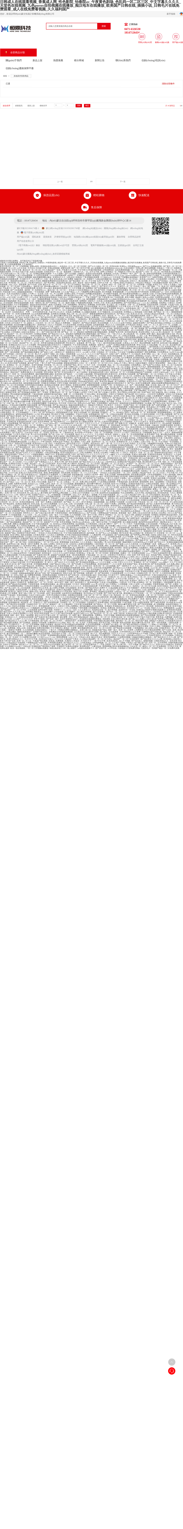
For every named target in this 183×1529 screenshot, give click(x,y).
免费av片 (157, 358)
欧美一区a (117, 538)
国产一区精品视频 (163, 551)
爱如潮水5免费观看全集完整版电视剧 (92, 332)
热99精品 (55, 299)
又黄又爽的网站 (140, 390)
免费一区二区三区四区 (98, 447)
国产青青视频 (98, 341)
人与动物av (133, 420)
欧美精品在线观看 (52, 385)
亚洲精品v (25, 295)
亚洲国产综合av (123, 327)
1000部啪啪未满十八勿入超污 (72, 423)
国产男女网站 (49, 283)
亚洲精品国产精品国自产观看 (28, 310)
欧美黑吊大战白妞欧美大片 (21, 370)
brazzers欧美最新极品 (119, 288)
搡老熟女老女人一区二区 (92, 471)
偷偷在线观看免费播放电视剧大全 (92, 328)
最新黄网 (67, 272)
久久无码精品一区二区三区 (16, 480)
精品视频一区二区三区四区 (35, 635)
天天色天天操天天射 (20, 272)
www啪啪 (113, 299)
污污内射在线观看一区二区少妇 (37, 396)
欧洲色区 (96, 275)
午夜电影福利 (122, 482)
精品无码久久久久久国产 (13, 367)
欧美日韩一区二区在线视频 (63, 336)
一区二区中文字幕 (91, 272)
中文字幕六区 (172, 473)
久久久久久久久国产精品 (71, 478)
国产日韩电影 (8, 354)
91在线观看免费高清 (139, 467)
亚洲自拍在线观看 (26, 617)
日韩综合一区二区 (121, 591)
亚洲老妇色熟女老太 (48, 266)
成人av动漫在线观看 (139, 350)
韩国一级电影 (43, 308)
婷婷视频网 (169, 582)
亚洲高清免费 (21, 590)
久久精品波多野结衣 (96, 321)
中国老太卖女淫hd (161, 376)
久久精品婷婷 (149, 317)
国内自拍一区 (65, 615)
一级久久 (92, 460)
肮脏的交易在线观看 (94, 274)
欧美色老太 (168, 454)
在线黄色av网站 (52, 358)
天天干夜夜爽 (149, 361)
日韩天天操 (59, 445)
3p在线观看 (51, 557)
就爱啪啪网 (42, 471)
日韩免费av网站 (102, 546)
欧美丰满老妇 (59, 436)
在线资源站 (74, 542)
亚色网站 (72, 427)
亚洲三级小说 (10, 493)
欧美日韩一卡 (86, 559)
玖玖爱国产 (11, 277)
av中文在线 (22, 268)
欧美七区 (165, 286)
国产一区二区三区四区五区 (81, 566)
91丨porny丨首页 (159, 469)
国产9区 (3, 334)
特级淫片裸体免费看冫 (157, 363)
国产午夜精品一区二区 (55, 303)
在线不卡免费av (120, 478)
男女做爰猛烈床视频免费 (137, 301)
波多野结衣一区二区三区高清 (24, 381)
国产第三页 (157, 356)
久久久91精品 (130, 573)
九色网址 (86, 443)
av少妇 (3, 297)
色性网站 (118, 548)
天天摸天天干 (113, 575)
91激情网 (32, 330)
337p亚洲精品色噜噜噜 (106, 482)
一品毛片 (167, 433)
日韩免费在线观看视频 (150, 559)
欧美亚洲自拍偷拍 (112, 476)
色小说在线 (153, 301)
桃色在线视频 (6, 434)
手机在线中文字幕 (132, 571)
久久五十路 (112, 436)
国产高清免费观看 (158, 564)
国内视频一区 (92, 533)
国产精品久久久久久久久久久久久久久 (38, 449)
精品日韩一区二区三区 (91, 285)
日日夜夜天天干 (133, 608)
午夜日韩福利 (5, 411)
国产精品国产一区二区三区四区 (107, 511)
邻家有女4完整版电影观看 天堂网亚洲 (106, 431)
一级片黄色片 (140, 270)
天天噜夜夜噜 (115, 378)
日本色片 (118, 405)
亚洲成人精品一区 (109, 285)
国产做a (17, 288)
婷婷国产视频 (116, 389)
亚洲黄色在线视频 (58, 314)
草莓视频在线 (175, 327)
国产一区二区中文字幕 (80, 268)
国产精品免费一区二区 (21, 411)
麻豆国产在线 (33, 363)
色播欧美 (133, 423)
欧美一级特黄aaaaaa (74, 511)
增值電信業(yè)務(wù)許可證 (56, 245)
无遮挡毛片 (146, 648)
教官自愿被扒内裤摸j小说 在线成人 (101, 509)
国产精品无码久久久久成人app (91, 462)
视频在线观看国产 (136, 476)
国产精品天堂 (51, 566)
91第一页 (143, 420)
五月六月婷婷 (144, 288)
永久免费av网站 (173, 564)
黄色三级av (23, 593)
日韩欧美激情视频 (162, 500)
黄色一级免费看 (175, 449)
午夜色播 (115, 623)
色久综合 (173, 460)
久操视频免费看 (121, 407)
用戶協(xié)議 (23, 237)
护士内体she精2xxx (8, 274)
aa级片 (57, 327)
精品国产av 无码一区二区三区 (148, 272)
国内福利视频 (115, 602)
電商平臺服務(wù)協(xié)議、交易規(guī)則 (110, 245)
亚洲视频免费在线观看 (18, 442)
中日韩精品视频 (87, 389)
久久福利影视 (104, 601)
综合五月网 (129, 515)
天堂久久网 (93, 392)
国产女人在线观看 (157, 445)
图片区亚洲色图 (40, 370)
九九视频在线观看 (89, 312)
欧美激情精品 (65, 356)
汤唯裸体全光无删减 (173, 328)
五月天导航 (22, 330)
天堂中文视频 (62, 383)
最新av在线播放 (55, 305)
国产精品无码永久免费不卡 (96, 588)
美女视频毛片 (149, 570)
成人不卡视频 (124, 641)
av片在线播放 (112, 533)
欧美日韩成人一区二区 (44, 538)
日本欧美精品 (86, 643)
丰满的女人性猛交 (124, 361)
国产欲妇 (19, 317)
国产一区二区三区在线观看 (148, 308)
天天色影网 (51, 339)
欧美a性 (108, 434)
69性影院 (171, 447)
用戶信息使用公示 (25, 241)
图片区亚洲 (64, 396)
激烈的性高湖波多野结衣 (149, 522)
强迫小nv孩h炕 (68, 370)
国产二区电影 (43, 392)
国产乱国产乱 (18, 433)
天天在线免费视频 (56, 500)
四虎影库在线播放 (73, 350)
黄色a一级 (162, 390)
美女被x (58, 485)
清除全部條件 (168, 84)
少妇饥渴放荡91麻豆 (88, 575)
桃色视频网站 (23, 306)
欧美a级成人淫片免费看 (64, 279)
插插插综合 (70, 352)
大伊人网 (66, 496)
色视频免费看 (156, 266)
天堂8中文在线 (82, 414)
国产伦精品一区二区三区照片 (86, 538)
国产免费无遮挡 (84, 341)
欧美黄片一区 (127, 425)
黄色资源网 (66, 473)
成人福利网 (107, 347)
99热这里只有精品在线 (20, 389)
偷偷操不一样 (55, 604)
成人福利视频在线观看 (39, 295)
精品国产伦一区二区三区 (30, 343)
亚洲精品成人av (15, 467)
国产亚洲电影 (25, 623)
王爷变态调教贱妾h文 (109, 317)
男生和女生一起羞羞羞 (75, 343)
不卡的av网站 (90, 394)
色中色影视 (17, 531)
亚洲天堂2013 (42, 476)
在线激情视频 (99, 325)
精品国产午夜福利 (8, 595)
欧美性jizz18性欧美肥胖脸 (64, 524)
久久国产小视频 (148, 551)
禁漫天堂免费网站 (130, 548)
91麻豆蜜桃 (88, 511)
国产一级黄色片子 (123, 354)
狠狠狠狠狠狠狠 (154, 367)
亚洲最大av (174, 376)
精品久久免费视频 (62, 323)
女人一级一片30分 (159, 354)
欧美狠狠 (122, 409)
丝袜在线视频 (36, 336)
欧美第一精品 (45, 591)
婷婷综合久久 (49, 520)
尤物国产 (81, 274)
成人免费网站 (88, 288)
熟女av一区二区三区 (26, 301)
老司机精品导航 (80, 509)
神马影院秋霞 (163, 493)
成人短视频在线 (97, 268)
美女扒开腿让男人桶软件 (67, 464)
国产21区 (51, 411)
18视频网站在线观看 (155, 443)
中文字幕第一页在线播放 (169, 442)
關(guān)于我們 (14, 60)
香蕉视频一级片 (125, 513)
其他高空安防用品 (21, 76)
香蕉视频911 (69, 378)
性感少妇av (63, 297)
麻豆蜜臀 (22, 328)
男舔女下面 (5, 328)
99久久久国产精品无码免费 (88, 383)
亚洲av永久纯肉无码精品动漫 (67, 359)
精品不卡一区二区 (55, 482)
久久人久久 (54, 601)
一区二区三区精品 (123, 367)
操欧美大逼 (38, 286)
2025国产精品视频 (172, 595)
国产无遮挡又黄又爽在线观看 (93, 411)
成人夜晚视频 (175, 359)
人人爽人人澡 (110, 517)
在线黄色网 (74, 301)
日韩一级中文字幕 (89, 515)
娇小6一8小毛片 (90, 337)
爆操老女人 (158, 506)
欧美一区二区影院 (42, 433)
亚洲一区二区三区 (24, 641)
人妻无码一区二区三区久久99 (101, 363)
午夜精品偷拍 (92, 623)
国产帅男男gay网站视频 (123, 390)
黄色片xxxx (41, 438)
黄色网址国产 (85, 646)
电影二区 (45, 390)
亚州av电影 (18, 575)
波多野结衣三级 (13, 544)
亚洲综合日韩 (176, 361)
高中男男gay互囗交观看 (93, 593)
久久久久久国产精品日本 (26, 308)
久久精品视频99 (79, 557)
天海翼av (173, 285)
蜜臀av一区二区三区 (38, 387)
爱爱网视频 (121, 301)
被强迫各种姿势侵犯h (48, 297)
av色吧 (138, 469)
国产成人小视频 (142, 321)
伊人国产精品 (152, 270)
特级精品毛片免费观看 (49, 475)
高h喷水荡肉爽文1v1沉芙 (23, 613)
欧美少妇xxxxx (153, 319)
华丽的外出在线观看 (70, 599)
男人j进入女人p (33, 493)
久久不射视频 (81, 460)
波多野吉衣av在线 (106, 407)
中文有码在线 (106, 390)
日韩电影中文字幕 (129, 378)
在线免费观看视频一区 (124, 270)
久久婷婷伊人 (78, 540)
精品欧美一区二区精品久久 (60, 389)
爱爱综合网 (66, 268)
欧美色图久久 (70, 372)
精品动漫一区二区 (117, 372)
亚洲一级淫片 (130, 387)
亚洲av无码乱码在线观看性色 (33, 348)
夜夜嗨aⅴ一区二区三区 (86, 506)
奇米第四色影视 (131, 332)
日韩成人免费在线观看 (158, 633)
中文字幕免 (108, 400)
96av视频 (115, 440)
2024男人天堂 (22, 297)
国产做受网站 (8, 425)
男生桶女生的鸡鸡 (174, 511)
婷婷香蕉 (14, 328)
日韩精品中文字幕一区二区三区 (18, 551)
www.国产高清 (30, 361)
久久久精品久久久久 (57, 491)
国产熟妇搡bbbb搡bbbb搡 (20, 401)
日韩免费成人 (27, 286)
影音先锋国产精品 (130, 564)
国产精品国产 (166, 308)
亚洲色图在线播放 (49, 575)
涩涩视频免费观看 (41, 564)
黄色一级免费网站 (157, 482)
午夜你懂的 (56, 537)
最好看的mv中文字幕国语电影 (143, 528)
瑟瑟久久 (76, 389)
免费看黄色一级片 (78, 496)
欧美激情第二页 (155, 467)
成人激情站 (75, 442)
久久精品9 (84, 639)
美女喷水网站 (109, 310)
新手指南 (172, 14)
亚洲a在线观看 (54, 268)
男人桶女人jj (33, 577)
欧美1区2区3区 (137, 314)
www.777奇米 (151, 553)
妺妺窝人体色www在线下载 (158, 409)
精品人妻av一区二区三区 (40, 571)
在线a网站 (94, 635)
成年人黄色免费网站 (40, 447)
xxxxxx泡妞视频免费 (58, 275)
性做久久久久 (24, 454)
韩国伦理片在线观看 (23, 443)
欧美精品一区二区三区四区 (89, 464)
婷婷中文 (48, 429)
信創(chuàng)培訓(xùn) (153, 60)
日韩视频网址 (94, 608)
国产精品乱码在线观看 (18, 584)
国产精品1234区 (123, 314)
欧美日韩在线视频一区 (116, 356)
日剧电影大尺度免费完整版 (98, 602)
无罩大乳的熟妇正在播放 (17, 294)
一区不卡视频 (133, 644)
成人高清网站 (42, 526)
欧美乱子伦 (158, 285)
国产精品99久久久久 (56, 334)
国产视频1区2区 (121, 423)
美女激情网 (167, 423)
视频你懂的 (126, 542)
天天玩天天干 (135, 310)
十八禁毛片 (124, 453)
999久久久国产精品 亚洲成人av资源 (23, 376)
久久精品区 (95, 361)
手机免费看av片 (82, 429)
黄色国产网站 (156, 555)
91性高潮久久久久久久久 (121, 586)
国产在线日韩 (122, 496)
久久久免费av (58, 274)
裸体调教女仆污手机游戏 (62, 591)
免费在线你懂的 (43, 628)
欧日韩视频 (107, 292)
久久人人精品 (33, 436)
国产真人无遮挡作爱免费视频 (107, 422)
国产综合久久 (160, 542)
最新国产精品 (10, 533)
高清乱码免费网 (64, 480)
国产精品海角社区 (58, 422)
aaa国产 (109, 345)
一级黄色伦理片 (70, 621)
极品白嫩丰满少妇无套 (141, 623)
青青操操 (47, 336)
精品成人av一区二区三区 (29, 644)
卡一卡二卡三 (120, 316)
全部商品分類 (17, 52)
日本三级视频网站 (70, 305)
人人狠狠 (152, 624)
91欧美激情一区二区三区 (104, 544)
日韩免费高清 (108, 270)
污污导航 (116, 358)
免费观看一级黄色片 (97, 345)
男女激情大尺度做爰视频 (156, 299)
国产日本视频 (48, 359)
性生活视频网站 (127, 493)
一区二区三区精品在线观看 (78, 633)
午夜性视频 (82, 608)
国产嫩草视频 (142, 374)
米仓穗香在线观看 (111, 294)
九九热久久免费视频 (55, 535)
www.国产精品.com (155, 418)
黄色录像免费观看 (39, 411)
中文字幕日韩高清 (155, 480)
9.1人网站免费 (104, 440)
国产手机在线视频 (55, 363)
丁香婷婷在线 (167, 358)
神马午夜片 (59, 582)
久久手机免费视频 (7, 275)
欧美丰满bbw (95, 449)
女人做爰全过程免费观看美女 (157, 411)
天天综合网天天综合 (85, 427)
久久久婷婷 (5, 418)
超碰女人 (31, 323)
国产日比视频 (70, 274)
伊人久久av (91, 398)
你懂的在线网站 (125, 348)
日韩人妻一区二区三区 (94, 504)
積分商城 (79, 60)
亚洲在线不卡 (150, 533)
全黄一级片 (40, 502)
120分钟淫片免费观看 (156, 394)
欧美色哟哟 (13, 559)
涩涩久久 (134, 281)
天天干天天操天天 (141, 422)
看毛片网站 (174, 283)
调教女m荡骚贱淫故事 (22, 524)
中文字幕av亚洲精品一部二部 (140, 582)
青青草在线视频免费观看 (17, 577)
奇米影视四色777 (104, 460)
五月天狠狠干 (70, 612)
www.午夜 (95, 493)
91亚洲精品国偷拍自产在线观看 (104, 308)
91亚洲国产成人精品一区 (160, 498)
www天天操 (13, 359)
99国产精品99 (146, 369)
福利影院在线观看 (121, 328)
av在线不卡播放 (48, 354)
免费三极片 (151, 334)
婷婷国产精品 (172, 369)
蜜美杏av (111, 498)
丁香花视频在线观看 (39, 500)
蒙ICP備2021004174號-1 (29, 228)
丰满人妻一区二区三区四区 (98, 553)
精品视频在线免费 (16, 327)
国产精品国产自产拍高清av (95, 436)
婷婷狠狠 (10, 317)
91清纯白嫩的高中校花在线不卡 (114, 383)
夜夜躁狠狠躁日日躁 (107, 327)
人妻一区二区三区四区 (125, 321)
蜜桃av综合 (84, 489)
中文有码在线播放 (16, 429)
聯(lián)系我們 (123, 60)
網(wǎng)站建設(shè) (92, 228)
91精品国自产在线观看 (16, 643)
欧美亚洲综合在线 (32, 460)
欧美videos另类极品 (119, 484)
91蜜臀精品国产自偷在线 (107, 513)
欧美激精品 (19, 361)
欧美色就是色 (38, 560)
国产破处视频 (35, 306)
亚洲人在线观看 (75, 286)
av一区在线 (39, 294)
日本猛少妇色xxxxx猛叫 (40, 409)
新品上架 (37, 60)
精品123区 (77, 591)
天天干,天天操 (53, 568)
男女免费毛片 (134, 599)
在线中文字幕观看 (25, 528)
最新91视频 (70, 303)
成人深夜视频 (46, 380)
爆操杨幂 (142, 339)
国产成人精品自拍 (60, 405)
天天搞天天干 (86, 641)
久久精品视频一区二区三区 (158, 345)
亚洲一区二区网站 (166, 429)
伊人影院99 (9, 440)
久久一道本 (31, 299)
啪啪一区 (172, 633)
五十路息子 (141, 319)
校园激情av (170, 471)
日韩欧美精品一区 (7, 412)
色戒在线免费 (152, 305)
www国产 (126, 433)
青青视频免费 (118, 292)
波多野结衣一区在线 (127, 610)
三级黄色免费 (173, 623)
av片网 (31, 294)
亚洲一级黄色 (67, 330)
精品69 (108, 350)
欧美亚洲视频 (44, 422)
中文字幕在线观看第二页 (109, 495)
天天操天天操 (34, 445)
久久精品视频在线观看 (154, 290)
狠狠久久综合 (105, 520)
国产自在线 (63, 469)
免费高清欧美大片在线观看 (32, 372)
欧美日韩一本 (56, 433)
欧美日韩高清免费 (42, 613)
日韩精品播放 (10, 632)
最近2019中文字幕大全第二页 (47, 615)
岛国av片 (117, 363)
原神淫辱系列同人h (40, 517)
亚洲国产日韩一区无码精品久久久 (115, 385)
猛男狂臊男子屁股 (91, 518)
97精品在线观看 (152, 484)
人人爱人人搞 (79, 299)
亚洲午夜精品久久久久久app (112, 275)
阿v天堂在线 (26, 599)
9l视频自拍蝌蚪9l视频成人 (117, 420)
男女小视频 (152, 529)
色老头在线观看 (36, 272)
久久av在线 (34, 297)
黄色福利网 (151, 412)
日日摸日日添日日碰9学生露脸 (13, 321)
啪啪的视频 (67, 548)
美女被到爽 (13, 436)
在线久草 (83, 560)
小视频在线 (84, 367)
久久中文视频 (105, 562)
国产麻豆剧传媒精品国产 (52, 378)
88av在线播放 (53, 356)
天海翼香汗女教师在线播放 (117, 290)
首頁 (5, 76)
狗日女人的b (172, 403)
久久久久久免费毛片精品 (93, 387)
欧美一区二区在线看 (136, 416)
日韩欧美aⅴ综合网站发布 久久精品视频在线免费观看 (64, 398)
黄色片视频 (129, 297)
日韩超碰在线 (102, 299)
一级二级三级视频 (137, 328)
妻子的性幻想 (177, 504)
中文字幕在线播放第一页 (17, 458)
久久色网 (79, 374)
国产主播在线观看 (157, 602)
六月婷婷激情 (124, 317)
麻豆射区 (48, 560)
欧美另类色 (36, 401)
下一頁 (122, 182)
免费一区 (67, 394)
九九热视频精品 (22, 412)
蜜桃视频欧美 (80, 484)
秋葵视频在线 (174, 354)
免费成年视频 (101, 380)
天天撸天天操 (42, 518)
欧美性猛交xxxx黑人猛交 (43, 443)
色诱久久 (95, 286)
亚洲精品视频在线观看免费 (124, 345)
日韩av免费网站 (56, 295)
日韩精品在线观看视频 (137, 529)
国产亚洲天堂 (166, 559)
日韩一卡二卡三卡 (151, 325)
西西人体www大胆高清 (171, 451)
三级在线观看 (37, 394)
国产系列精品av (48, 412)
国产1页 (120, 387)
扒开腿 (112, 451)
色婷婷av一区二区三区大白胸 (153, 471)
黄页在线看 (49, 372)
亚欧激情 (72, 383)
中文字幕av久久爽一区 (136, 409)
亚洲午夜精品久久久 (15, 639)
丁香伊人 (176, 551)
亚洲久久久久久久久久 (19, 418)
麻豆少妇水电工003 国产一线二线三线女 (19, 529)
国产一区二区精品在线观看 (124, 336)
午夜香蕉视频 (83, 449)
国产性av (131, 383)
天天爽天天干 (25, 279)
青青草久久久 (155, 423)
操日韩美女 (161, 306)
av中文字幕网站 (58, 350)
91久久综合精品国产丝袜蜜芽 (163, 389)
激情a (46, 473)
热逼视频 (178, 529)
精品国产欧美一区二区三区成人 (126, 279)
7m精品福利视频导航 (103, 279)
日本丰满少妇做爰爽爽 (103, 568)
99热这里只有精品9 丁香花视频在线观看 (83, 277)
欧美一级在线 (108, 316)
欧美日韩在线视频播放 (23, 337)
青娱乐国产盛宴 (70, 369)
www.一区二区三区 (23, 482)
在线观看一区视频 (144, 285)
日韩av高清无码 (170, 480)
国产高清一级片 (52, 619)
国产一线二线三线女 (18, 542)
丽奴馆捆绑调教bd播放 (42, 277)
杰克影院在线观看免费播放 (90, 619)
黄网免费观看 (177, 433)
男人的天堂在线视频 (39, 434)
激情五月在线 (18, 548)
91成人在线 (62, 427)
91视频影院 (67, 345)
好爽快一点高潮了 (154, 370)
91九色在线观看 (69, 325)
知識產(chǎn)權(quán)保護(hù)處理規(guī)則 (94, 237)
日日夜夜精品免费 (30, 467)
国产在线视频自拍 (101, 288)
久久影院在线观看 (41, 275)
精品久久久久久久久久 (84, 434)
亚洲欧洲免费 (84, 581)
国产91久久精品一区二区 (98, 266)
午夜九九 (109, 478)
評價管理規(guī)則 (62, 237)
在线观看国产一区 (57, 308)
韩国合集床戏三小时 (57, 526)
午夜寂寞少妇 (108, 297)
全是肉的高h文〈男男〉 (22, 312)
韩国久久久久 (157, 608)
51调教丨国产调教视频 (73, 387)
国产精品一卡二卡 (113, 411)
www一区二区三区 (7, 597)
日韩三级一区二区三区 (127, 285)
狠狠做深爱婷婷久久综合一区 (76, 363)
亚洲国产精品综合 (40, 632)
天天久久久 (85, 529)
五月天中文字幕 (31, 639)
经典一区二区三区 (52, 400)
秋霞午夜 (156, 343)
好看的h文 (85, 361)
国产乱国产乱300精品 (50, 347)
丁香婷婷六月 (78, 272)
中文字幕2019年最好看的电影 (90, 270)
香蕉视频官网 (33, 328)
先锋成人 (161, 268)
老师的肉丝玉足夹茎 (40, 588)
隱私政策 (36, 237)
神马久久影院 (104, 369)
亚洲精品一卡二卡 (107, 412)
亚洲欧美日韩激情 (84, 275)
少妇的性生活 (111, 462)
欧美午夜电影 (139, 440)
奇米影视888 (131, 308)
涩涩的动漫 (114, 266)
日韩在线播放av (67, 327)
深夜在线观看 (154, 387)
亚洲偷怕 (41, 509)
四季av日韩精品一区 (108, 272)
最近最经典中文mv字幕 (73, 295)
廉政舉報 (121, 237)
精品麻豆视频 (109, 621)
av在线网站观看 (69, 549)
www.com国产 (28, 462)
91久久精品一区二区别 (21, 465)
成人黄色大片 (39, 337)
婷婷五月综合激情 (120, 416)
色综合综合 (133, 288)
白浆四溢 (108, 336)
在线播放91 (144, 548)
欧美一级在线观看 (17, 648)
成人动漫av (61, 354)
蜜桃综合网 (19, 378)
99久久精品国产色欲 (70, 310)
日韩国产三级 (19, 506)
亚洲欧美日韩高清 (95, 445)
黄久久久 (94, 633)
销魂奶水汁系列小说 (126, 272)
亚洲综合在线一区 (118, 617)
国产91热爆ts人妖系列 (78, 392)
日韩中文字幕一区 (104, 283)
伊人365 (4, 363)
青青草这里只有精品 (61, 442)
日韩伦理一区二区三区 (9, 502)
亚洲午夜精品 (176, 409)
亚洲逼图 (4, 268)
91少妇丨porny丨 (23, 336)
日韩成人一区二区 (71, 482)
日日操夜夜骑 (117, 312)
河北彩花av (152, 390)
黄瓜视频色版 (104, 633)
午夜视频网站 (128, 506)
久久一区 (153, 281)
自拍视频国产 (40, 356)
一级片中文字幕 (99, 641)
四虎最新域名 (151, 493)
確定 (87, 105)
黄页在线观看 (94, 319)
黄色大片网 (59, 462)
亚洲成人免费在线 (91, 317)
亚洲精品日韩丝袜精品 (173, 381)
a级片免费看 (133, 526)
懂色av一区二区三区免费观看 (27, 489)
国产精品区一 (69, 374)
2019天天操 (13, 473)
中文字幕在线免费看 (152, 630)
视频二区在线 (151, 385)
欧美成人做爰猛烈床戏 (63, 538)
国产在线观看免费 (28, 288)
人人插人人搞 (94, 390)
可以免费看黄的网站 (159, 401)
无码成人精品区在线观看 (154, 314)
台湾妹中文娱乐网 (32, 319)
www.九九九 (82, 354)
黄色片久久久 (144, 581)
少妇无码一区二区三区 (45, 323)
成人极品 (110, 305)
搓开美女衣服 (170, 277)
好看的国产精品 (116, 337)
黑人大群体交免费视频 (26, 526)
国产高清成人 (163, 281)
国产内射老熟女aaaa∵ (133, 303)
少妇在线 (64, 286)
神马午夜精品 (66, 385)
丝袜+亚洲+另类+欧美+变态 (68, 339)
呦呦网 (111, 381)
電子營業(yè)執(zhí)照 (32, 232)
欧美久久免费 (153, 560)
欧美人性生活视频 (39, 482)
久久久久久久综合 (64, 540)
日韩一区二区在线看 (36, 593)
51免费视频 (88, 590)
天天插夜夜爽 (136, 327)
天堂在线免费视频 (93, 624)
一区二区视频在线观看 (69, 529)
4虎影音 (40, 400)
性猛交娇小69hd (9, 292)
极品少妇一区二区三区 (57, 290)
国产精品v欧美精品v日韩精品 (159, 323)
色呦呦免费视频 (44, 299)
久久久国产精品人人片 (70, 292)
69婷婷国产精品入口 (34, 407)
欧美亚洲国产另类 (152, 434)
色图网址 (40, 425)
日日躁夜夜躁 (72, 531)
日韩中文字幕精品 (116, 394)
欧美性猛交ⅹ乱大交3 (78, 321)
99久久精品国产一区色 (51, 270)
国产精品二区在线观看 (109, 632)
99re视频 (148, 403)
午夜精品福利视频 (173, 422)
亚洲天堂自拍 (168, 356)
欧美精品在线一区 (99, 610)
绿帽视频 (38, 359)
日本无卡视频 (39, 528)
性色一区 (65, 321)
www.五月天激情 (121, 438)
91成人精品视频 (144, 400)
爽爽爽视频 (106, 359)
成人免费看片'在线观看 (115, 502)
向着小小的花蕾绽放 (58, 319)
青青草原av (120, 451)
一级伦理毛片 (37, 469)
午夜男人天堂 (99, 303)
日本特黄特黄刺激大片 (172, 274)
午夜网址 (170, 529)
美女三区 (28, 560)
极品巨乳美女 (97, 637)
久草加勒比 (15, 332)
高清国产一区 (119, 400)
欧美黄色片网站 (30, 546)
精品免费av (99, 542)
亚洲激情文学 (122, 442)
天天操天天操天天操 (15, 460)
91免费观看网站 (27, 478)
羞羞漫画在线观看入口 (19, 281)
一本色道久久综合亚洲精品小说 (80, 290)
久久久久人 (127, 401)
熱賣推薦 (58, 60)
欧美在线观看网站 (157, 422)
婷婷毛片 (92, 301)
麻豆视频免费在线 (85, 628)
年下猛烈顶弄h (176, 411)
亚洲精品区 (121, 518)
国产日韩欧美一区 (124, 436)
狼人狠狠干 (72, 648)
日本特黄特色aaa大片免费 (92, 485)
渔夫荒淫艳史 (172, 306)
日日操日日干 (152, 339)
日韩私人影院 (45, 484)
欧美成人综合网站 (147, 279)
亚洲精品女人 (140, 370)
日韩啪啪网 (147, 433)
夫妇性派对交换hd (46, 639)
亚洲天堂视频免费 (22, 314)
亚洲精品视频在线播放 (42, 274)
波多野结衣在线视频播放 (163, 348)
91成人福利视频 (169, 475)
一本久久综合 (26, 456)
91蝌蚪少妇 (110, 321)
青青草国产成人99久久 (136, 606)
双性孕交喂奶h (32, 511)
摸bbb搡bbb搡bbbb (51, 286)
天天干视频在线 (104, 312)
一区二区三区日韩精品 (71, 285)
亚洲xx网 (140, 268)
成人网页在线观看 (63, 584)
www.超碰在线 (72, 422)
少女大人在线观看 (54, 325)
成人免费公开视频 (57, 588)
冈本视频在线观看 (7, 453)
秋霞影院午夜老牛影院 (153, 531)
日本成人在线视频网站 (106, 301)
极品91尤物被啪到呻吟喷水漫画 (124, 339)
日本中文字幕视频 (60, 361)
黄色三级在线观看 (53, 593)
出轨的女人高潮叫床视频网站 (81, 544)
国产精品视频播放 (14, 522)
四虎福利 (80, 317)
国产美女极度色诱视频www (130, 294)
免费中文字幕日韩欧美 (44, 440)
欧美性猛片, (35, 380)
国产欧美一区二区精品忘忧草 (102, 529)
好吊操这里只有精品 (134, 325)
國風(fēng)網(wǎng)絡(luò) (116, 228)
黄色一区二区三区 (160, 599)
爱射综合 (7, 579)
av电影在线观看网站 (49, 431)
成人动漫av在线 (151, 628)
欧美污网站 (146, 354)
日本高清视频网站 (74, 471)
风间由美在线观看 (39, 551)
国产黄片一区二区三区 (172, 266)
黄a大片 (38, 354)
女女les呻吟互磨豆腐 (119, 619)
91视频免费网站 (37, 454)
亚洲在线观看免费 (74, 551)
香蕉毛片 (32, 476)
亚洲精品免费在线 (125, 445)
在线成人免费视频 (73, 312)
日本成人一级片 (140, 286)
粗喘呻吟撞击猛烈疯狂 (53, 394)
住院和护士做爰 (47, 445)
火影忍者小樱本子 (105, 524)
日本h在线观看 (152, 524)
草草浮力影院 (39, 619)
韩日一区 (120, 517)
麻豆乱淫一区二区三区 (32, 270)
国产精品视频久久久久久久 (52, 608)
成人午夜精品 (152, 440)
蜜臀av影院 (34, 266)
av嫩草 (112, 454)
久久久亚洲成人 (86, 542)
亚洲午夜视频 (37, 365)
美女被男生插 (175, 345)
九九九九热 (63, 504)
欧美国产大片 (145, 277)
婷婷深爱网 (85, 584)
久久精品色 (136, 354)
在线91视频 (169, 310)
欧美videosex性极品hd (165, 644)
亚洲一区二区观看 (35, 369)
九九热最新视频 (157, 310)
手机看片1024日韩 (69, 270)
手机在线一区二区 (55, 387)
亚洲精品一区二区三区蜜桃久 (19, 365)
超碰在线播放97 (167, 464)
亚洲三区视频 (110, 475)
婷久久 (51, 562)
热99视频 (169, 445)
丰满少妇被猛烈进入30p (127, 509)
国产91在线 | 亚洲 (35, 285)
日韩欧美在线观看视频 (99, 378)
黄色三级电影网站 (108, 361)
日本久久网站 (60, 449)
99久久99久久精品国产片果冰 (67, 639)
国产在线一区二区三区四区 (51, 621)
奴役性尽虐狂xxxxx (32, 317)
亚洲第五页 (62, 575)
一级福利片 (76, 323)
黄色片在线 (141, 345)
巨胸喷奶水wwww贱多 (57, 623)
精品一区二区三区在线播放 (95, 295)
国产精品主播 (164, 549)
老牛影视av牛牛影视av (84, 433)
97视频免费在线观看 (84, 303)
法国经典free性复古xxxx (20, 608)
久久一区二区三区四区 (77, 266)
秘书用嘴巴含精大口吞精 (145, 295)
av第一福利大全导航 (48, 341)
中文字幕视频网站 (21, 305)
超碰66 (13, 582)
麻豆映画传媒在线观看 (112, 343)
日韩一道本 (48, 279)
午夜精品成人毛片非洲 (57, 403)
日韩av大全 (9, 520)
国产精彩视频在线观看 (136, 316)
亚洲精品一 (73, 319)
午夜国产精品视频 (108, 330)
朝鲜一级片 (70, 582)
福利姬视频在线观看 (31, 383)
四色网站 (86, 286)
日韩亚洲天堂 (136, 433)
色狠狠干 (90, 279)
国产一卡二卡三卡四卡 (163, 316)
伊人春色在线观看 (32, 506)
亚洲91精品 (102, 575)
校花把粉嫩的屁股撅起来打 (25, 325)
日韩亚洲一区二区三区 (159, 321)
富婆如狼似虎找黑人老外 (66, 283)
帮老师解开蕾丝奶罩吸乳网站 (26, 568)
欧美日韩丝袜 (165, 398)
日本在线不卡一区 (18, 323)
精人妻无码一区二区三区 (72, 644)
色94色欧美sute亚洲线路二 (171, 272)
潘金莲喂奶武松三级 (157, 336)
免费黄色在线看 (20, 484)
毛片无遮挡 (168, 337)
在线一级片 (54, 515)
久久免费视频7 (145, 544)
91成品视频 (88, 374)
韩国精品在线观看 (106, 591)
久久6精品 (13, 407)
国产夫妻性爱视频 (159, 405)
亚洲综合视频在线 (22, 504)
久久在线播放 (168, 635)
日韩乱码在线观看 (175, 593)
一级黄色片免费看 (14, 630)
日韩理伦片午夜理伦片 (117, 555)
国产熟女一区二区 (163, 317)
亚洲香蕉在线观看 (155, 454)
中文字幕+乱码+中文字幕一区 (101, 281)
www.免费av (155, 491)
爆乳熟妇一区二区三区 (123, 376)
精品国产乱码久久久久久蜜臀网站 (87, 316)
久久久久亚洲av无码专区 (79, 347)
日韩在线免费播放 (52, 453)
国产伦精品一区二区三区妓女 (53, 531)
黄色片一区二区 (140, 418)
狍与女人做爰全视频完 (138, 363)
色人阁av (42, 568)
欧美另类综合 (32, 321)
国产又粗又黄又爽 (25, 564)
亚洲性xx (123, 266)
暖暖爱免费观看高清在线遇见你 (55, 281)
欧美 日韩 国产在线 (8, 641)
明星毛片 (134, 453)
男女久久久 (110, 325)
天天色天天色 (81, 517)
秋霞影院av (83, 319)
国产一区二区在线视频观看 (30, 559)
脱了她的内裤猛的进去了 (88, 369)
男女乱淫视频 (77, 337)
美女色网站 (132, 460)
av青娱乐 (97, 396)
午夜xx (166, 285)
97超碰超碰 (127, 411)
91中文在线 (121, 500)
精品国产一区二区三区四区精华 (156, 327)
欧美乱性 (124, 487)
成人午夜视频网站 (157, 485)
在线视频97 (145, 518)
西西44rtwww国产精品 (87, 403)
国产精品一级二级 (53, 337)
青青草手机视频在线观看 (90, 359)
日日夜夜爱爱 (161, 279)
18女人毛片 (13, 285)
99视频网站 (70, 414)
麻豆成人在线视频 (45, 546)
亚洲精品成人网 (66, 601)
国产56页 (94, 327)
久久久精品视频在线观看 (157, 577)
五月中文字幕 (121, 579)
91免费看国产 (157, 396)
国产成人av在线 (29, 416)
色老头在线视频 (110, 445)
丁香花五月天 (145, 538)
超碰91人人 (101, 579)
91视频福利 (35, 608)
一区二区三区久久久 (47, 467)
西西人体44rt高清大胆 (142, 513)
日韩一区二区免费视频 (137, 305)
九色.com (154, 332)
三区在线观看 (167, 465)
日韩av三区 (141, 299)
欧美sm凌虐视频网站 (114, 303)
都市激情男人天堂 (156, 347)
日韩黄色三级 (173, 279)
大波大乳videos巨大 (57, 312)
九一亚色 (127, 359)
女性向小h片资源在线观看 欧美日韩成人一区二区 (86, 348)
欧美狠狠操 (148, 380)
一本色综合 (63, 266)
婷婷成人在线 (148, 294)
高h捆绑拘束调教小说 (119, 546)
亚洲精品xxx (129, 312)
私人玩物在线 (108, 438)
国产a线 (116, 319)
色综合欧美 (21, 493)
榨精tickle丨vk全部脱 (98, 356)
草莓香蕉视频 (69, 487)
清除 (79, 105)
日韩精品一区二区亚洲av (107, 352)
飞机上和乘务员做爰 (166, 301)
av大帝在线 (112, 648)
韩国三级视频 (18, 319)
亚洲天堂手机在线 (80, 390)
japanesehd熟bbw (132, 275)
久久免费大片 (37, 279)
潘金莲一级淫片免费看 (87, 283)
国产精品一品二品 (44, 361)
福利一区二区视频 (23, 469)
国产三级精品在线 (70, 458)
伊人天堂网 (112, 604)
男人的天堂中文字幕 (45, 327)
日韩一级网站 (174, 560)
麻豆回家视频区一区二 (142, 348)
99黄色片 (88, 475)
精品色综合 (114, 403)
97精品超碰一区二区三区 (96, 555)
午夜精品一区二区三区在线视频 (87, 330)
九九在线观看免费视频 (40, 314)
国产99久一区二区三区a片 (65, 376)
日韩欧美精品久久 (161, 641)
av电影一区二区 (59, 560)
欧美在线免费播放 (64, 570)
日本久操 (66, 465)
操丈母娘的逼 (157, 392)
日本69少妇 (72, 403)
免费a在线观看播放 (110, 429)
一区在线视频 (38, 292)
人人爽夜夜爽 (95, 535)
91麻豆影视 (96, 646)
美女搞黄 (21, 407)
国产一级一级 (140, 274)
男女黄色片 (109, 405)
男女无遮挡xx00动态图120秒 (129, 392)
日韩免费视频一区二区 (101, 643)
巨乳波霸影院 (155, 495)
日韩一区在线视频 (174, 407)
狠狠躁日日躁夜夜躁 (141, 401)
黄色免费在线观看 (138, 475)
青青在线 (103, 381)
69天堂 (7, 323)
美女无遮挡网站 (126, 440)
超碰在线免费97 (139, 323)
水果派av (126, 343)
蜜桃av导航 (130, 396)
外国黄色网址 (172, 485)
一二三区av (124, 495)
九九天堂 (154, 568)
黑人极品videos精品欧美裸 (11, 383)
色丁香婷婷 (91, 528)
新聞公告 (100, 60)
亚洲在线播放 (142, 387)
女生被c (110, 328)
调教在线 (28, 517)
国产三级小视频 (128, 295)
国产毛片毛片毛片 (139, 367)
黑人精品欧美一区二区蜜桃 (170, 332)
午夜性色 (123, 582)
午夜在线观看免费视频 (133, 337)
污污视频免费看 (115, 522)
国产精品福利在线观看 (65, 451)
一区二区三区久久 (113, 456)
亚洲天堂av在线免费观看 (17, 420)
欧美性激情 (101, 305)
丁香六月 (169, 268)
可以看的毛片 (14, 624)
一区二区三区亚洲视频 (30, 624)
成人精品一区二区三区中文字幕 (63, 447)
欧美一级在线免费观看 (39, 418)
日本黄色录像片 (39, 535)
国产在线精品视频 (122, 535)
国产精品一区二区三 (162, 312)
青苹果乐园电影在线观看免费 (53, 343)
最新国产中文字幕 (51, 522)
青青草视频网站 (110, 637)
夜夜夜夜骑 (71, 354)
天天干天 (14, 356)
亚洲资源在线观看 (162, 297)
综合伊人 (10, 316)
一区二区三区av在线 (50, 542)
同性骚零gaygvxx (135, 266)
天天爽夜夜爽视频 (64, 557)
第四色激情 (116, 425)
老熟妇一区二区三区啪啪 (129, 429)
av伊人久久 (73, 637)
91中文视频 (76, 288)
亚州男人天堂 (119, 396)
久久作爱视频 (75, 515)
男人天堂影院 (156, 581)
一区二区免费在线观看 (59, 418)
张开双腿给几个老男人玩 (101, 570)
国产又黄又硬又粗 (81, 438)
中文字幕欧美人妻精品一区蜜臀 (64, 628)
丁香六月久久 (117, 334)
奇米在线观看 (177, 535)
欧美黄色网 (134, 482)
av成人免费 (50, 509)
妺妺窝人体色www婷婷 (144, 297)
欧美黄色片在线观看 (127, 374)
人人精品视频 (176, 546)
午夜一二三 (128, 341)
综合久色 (33, 581)
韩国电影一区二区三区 (88, 440)
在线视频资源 (30, 327)
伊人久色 (12, 268)
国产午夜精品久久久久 (117, 380)
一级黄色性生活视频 (152, 579)
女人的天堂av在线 (22, 316)
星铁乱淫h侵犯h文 (127, 283)
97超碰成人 (27, 531)
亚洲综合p (140, 610)
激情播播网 (91, 299)
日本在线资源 (131, 451)
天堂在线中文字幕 (58, 633)
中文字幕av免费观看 (146, 378)
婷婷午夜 (119, 341)
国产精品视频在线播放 (30, 352)
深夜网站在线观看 (75, 595)
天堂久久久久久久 (92, 423)
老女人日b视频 (93, 557)
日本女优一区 (136, 646)
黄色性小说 (137, 361)
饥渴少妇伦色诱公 (30, 498)
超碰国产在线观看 (142, 389)
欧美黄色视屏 (93, 582)
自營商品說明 (134, 237)
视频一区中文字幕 (14, 270)
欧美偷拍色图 (139, 358)
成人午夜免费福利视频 (126, 485)
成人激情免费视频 (77, 420)
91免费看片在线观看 (112, 471)
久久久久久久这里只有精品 (121, 323)
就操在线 (165, 449)
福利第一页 (29, 290)
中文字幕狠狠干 (37, 358)
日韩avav (173, 281)
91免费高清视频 (167, 526)
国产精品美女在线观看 (16, 604)
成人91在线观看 (137, 330)
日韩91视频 (148, 312)
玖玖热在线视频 (66, 299)
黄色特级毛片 (116, 506)
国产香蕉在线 (138, 411)
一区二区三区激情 (141, 445)
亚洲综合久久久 (59, 277)
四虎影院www (41, 290)
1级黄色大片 (60, 352)
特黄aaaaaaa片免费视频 (153, 337)
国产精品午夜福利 (89, 323)
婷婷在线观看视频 (154, 274)
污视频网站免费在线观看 (91, 292)
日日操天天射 (41, 268)
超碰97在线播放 (47, 624)
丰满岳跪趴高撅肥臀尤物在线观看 (24, 405)
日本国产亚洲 (99, 290)
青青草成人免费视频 (86, 305)
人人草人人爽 (24, 500)
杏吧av (127, 412)
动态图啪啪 (80, 524)
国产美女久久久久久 (108, 286)
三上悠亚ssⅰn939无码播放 (85, 451)
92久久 (169, 469)
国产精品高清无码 (48, 317)
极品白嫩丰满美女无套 (63, 316)
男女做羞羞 (45, 414)
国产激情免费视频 (26, 356)
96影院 (116, 283)
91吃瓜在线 (70, 317)
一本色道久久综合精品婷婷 (109, 473)
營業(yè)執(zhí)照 (80, 245)
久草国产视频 (24, 358)
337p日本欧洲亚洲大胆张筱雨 (137, 292)
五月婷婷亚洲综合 (154, 635)
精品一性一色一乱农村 (76, 623)
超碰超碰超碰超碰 (24, 292)
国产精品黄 (129, 394)
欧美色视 (124, 476)
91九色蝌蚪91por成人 (13, 646)
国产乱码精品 (143, 460)
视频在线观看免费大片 (78, 405)
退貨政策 (47, 237)
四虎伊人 (168, 418)
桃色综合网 (47, 401)
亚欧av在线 (21, 628)
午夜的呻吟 (168, 438)
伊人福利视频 (93, 412)
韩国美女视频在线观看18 (155, 610)
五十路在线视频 (9, 526)
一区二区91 (126, 473)
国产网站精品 (136, 317)
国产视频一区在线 (170, 370)
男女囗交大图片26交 (67, 579)
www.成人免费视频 (150, 303)
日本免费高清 (163, 352)
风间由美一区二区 (121, 595)
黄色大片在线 (35, 281)
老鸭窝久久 (24, 387)
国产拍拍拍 (176, 626)
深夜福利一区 (104, 425)
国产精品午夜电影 (171, 436)
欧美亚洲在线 (136, 427)
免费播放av (44, 319)
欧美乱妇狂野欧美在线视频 (66, 381)
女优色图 (107, 484)
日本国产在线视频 (119, 520)
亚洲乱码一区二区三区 (117, 577)
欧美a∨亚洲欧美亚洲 (143, 506)
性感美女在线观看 (84, 325)
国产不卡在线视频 (152, 449)
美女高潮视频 (103, 323)
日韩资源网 (120, 325)
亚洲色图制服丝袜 (62, 306)
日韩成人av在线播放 (153, 330)
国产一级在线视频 (12, 352)
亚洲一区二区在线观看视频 (133, 434)
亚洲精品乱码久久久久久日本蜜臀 (22, 345)
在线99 (24, 332)
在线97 (112, 354)
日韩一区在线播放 (153, 465)
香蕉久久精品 (56, 465)
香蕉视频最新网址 (164, 412)
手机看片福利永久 (35, 283)
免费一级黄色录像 (52, 292)
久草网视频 (123, 584)
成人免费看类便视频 (45, 381)
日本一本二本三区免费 (54, 294)
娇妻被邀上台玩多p (112, 274)
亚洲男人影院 (70, 294)
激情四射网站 (164, 546)
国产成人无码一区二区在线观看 (62, 434)
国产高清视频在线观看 (154, 328)
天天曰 (173, 493)
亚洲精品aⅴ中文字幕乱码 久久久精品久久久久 (58, 328)
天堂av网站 (90, 597)
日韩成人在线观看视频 (9, 423)
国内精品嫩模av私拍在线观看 (92, 606)
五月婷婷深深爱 (107, 423)
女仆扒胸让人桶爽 (102, 389)
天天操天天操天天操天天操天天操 (135, 491)
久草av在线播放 (70, 608)
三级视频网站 (138, 628)
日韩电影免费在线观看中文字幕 (60, 438)
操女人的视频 (170, 392)
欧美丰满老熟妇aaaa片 (69, 453)
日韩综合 (179, 635)
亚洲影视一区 (16, 398)
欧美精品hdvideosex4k (114, 268)
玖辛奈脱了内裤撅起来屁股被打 (126, 277)
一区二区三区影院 (90, 425)
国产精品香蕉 (8, 504)
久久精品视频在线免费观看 (154, 427)
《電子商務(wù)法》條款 (28, 245)
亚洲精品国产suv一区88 (159, 292)
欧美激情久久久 (159, 369)
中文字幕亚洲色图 (80, 345)
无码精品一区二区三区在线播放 (13, 299)
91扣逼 (40, 416)
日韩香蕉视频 (128, 389)
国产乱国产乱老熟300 (153, 341)
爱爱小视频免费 (98, 456)
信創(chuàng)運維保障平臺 (20, 68)
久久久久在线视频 (123, 454)
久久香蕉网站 (17, 579)
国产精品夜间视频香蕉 (136, 504)
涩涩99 (143, 429)
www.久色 (55, 396)
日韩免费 (163, 305)
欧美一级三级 (110, 387)
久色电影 (14, 573)
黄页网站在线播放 (98, 401)
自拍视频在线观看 (106, 548)
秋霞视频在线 (94, 414)
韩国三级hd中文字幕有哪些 (29, 390)
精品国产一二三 (32, 485)
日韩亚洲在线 (171, 482)
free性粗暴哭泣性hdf (173, 621)
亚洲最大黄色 (148, 431)
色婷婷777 (71, 275)
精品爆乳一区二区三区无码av (113, 464)
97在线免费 (171, 478)
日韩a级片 (55, 498)
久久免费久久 (96, 400)
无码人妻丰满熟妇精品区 (17, 369)
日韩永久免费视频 (24, 277)
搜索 (104, 26)
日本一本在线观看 (99, 365)
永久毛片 (135, 343)
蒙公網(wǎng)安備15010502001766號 (61, 228)
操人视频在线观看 (86, 422)
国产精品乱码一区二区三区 (124, 398)
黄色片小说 (157, 433)
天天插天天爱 (77, 476)
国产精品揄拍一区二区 (168, 270)
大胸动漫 (155, 425)
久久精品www (106, 277)
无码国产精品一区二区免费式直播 (137, 405)
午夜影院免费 (34, 584)
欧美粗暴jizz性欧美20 (172, 639)
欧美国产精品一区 (172, 347)
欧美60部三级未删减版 (169, 343)
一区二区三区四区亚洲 (72, 485)
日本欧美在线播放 (32, 586)
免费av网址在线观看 (88, 482)
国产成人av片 (176, 500)
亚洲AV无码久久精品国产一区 (140, 520)
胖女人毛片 (21, 347)
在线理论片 (72, 449)
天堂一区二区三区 (161, 502)
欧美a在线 (77, 425)
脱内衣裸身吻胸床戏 (81, 570)
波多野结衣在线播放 (75, 626)
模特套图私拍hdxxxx (77, 513)
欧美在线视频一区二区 (41, 599)
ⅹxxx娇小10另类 (89, 352)
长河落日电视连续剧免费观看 (167, 294)
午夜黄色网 (119, 297)
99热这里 (86, 431)
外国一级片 (167, 467)
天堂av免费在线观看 (8, 330)
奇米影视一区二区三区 (18, 283)
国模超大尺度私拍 (95, 405)
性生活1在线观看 (53, 597)
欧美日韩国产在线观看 (17, 363)
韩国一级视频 (151, 549)
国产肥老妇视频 (45, 405)
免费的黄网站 (31, 509)
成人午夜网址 (121, 305)
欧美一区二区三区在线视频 (64, 401)
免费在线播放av (97, 336)
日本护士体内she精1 (161, 372)
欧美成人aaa (33, 484)
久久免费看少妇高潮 (28, 637)
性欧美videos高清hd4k (81, 522)
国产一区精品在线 (121, 281)
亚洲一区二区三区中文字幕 (78, 635)
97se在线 (35, 341)
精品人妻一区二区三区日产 (78, 314)
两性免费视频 (150, 268)
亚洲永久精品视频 (102, 339)
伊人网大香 (44, 321)
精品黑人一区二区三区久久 (171, 319)
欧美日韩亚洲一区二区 (9, 266)
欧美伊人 (121, 308)
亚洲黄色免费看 (79, 385)
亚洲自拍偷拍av (34, 542)
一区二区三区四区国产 (53, 369)
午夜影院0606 (88, 380)
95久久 (127, 350)
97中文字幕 (9, 557)
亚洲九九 (122, 588)
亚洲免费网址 (102, 403)
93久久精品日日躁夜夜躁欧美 (66, 581)
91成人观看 (86, 442)
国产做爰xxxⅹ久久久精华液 (127, 544)
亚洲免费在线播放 (28, 400)
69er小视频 (48, 456)
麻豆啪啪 (23, 436)
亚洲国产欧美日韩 (116, 332)
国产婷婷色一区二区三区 (51, 310)
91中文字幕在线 (34, 347)
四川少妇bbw (140, 394)
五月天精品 (100, 434)
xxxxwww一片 (173, 390)
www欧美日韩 (46, 586)
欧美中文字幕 (102, 451)
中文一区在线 (176, 372)
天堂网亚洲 (11, 422)
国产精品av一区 (103, 334)
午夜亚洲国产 (160, 431)
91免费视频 (24, 266)
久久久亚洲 (27, 515)
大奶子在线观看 (41, 491)
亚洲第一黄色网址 (90, 591)
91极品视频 (151, 613)
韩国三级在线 (76, 396)
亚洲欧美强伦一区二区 (59, 392)
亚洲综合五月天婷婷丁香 (87, 376)
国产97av (146, 266)
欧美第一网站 (98, 475)
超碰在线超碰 (81, 358)
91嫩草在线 (132, 380)
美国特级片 (41, 325)
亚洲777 (149, 316)
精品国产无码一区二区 (159, 460)
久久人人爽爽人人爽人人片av (74, 577)
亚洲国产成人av (44, 350)
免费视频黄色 (112, 306)
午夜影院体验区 (123, 330)
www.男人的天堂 (122, 310)
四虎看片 (149, 376)
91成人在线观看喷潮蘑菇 (36, 403)
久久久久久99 (67, 425)
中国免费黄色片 (54, 577)
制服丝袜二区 (80, 279)
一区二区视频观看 (53, 495)
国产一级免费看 (142, 485)
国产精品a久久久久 (164, 590)
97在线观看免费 (123, 528)
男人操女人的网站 (47, 544)
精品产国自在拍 (54, 370)
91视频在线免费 (77, 306)
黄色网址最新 (168, 330)
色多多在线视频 (50, 469)
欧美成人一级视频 (90, 495)
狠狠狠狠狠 (52, 480)
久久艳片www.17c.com (19, 549)
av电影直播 (32, 471)
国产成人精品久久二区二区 (42, 316)
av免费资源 (138, 630)
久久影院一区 (16, 498)
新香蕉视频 (114, 553)
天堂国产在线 (173, 305)
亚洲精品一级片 (127, 274)
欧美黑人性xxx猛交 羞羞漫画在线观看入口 (54, 288)
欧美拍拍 (58, 374)
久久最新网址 (67, 604)
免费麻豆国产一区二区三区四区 (41, 582)
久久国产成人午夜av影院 (110, 491)
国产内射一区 (8, 314)
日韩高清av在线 (118, 635)
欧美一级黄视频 (92, 520)
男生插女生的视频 (131, 414)
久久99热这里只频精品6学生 (106, 409)
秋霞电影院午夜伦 (165, 553)
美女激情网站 (102, 394)
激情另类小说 (150, 306)
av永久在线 (11, 297)
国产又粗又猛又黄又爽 (51, 332)
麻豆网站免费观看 (168, 434)
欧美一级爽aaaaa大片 (161, 544)
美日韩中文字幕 (57, 414)
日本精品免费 (106, 319)
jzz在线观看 (32, 610)
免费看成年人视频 (143, 396)
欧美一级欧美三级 (37, 303)
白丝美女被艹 (48, 559)
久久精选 (64, 347)
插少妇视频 (143, 281)
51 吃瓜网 (155, 518)
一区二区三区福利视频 (52, 548)
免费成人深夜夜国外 (70, 407)
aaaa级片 (179, 608)
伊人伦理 (161, 529)
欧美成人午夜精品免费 (49, 460)
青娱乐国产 (15, 372)
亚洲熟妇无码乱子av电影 (149, 275)
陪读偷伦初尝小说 (114, 458)
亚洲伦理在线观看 (82, 400)
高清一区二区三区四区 (24, 557)
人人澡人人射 (35, 412)
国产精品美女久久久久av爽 (91, 310)
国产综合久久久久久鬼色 (65, 562)
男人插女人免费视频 (159, 288)
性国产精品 (146, 392)
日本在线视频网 (73, 526)
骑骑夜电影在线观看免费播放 (78, 308)
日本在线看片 (129, 268)
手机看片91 (8, 288)
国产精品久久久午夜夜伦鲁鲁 (99, 358)
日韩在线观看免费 (162, 361)
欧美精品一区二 (34, 332)
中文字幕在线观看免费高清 (75, 533)
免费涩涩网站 (158, 277)
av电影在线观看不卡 (86, 648)
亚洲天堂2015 (132, 381)
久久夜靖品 (33, 590)
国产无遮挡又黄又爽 (41, 555)
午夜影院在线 (167, 537)
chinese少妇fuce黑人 (51, 423)
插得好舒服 (172, 476)
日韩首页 (111, 469)
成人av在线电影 (126, 422)
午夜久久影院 (134, 584)
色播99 (123, 553)
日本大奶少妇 (167, 387)
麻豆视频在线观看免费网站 (130, 551)
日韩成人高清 (85, 637)
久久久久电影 (36, 398)
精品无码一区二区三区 (55, 348)
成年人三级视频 (60, 546)
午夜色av (129, 643)
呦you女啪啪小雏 (137, 533)
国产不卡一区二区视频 (168, 325)
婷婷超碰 (138, 312)
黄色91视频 (53, 517)
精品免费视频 (145, 343)
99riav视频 (134, 538)
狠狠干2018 (50, 454)
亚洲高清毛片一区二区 (53, 272)
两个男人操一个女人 (94, 343)
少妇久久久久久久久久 (81, 480)
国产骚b (137, 643)
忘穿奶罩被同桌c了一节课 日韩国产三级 (85, 297)
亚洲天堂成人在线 (139, 480)
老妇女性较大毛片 (46, 376)
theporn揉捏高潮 (102, 597)
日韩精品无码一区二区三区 (148, 573)
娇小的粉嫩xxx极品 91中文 (116, 526)
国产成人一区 (80, 370)
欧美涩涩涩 (121, 608)
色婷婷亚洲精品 (172, 604)
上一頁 (60, 182)
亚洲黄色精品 (107, 396)
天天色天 (31, 268)
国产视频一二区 (154, 286)
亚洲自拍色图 (57, 487)
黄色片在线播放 (46, 436)
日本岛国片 (29, 433)
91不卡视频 (64, 515)
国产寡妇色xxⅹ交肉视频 (76, 528)
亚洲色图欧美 (72, 560)
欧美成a (132, 438)
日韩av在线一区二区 (149, 442)
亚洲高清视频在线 (119, 460)
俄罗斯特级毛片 (91, 626)
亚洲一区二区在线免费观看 (123, 370)
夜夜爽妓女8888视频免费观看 (61, 632)
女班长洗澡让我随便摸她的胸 (134, 456)
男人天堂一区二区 (24, 274)
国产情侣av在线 (159, 403)
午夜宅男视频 (104, 586)
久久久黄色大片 (84, 610)
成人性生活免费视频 (124, 498)
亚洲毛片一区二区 (125, 286)
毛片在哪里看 (127, 358)
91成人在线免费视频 (24, 275)
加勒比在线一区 (163, 535)
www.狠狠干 (164, 562)
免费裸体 (83, 301)
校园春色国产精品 (99, 630)
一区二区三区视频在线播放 (165, 380)
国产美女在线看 (6, 361)
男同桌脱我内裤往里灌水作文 (49, 345)
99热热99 (26, 398)
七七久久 (60, 411)
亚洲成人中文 (42, 367)
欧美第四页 (38, 456)
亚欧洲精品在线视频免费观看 (12, 537)
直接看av (135, 369)
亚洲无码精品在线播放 (34, 385)
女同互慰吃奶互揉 (40, 312)
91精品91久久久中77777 (156, 416)
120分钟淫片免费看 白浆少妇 (164, 612)
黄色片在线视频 (80, 412)
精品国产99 (172, 538)
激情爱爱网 (144, 482)
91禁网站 (58, 458)
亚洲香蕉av (66, 337)
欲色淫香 (173, 641)
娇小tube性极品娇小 (147, 458)
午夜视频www (117, 350)
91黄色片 (171, 303)
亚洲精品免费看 (40, 334)
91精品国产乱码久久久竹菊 (93, 350)
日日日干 (117, 433)
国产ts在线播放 (99, 612)
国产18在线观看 (17, 290)
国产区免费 (76, 564)
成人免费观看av (79, 548)
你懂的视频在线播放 (43, 301)
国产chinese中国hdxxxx (120, 467)
